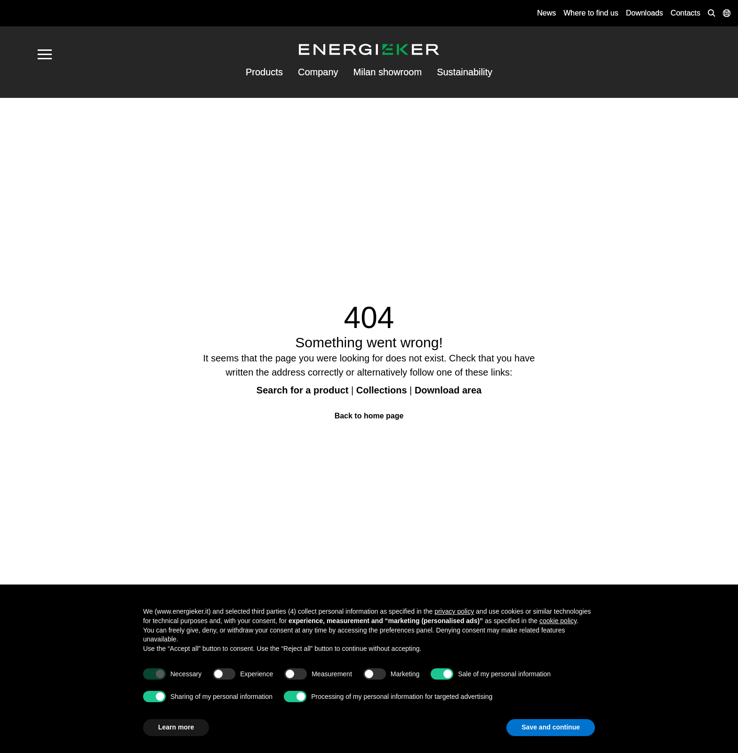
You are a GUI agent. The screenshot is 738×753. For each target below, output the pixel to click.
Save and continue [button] (550, 727)
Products (264, 72)
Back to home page (369, 416)
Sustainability (464, 72)
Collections (381, 390)
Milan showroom (387, 72)
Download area (448, 390)
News (546, 13)
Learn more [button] (176, 727)
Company (318, 72)
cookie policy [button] (558, 621)
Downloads (644, 13)
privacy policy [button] (454, 611)
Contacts (685, 13)
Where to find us (590, 13)
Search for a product (303, 390)
